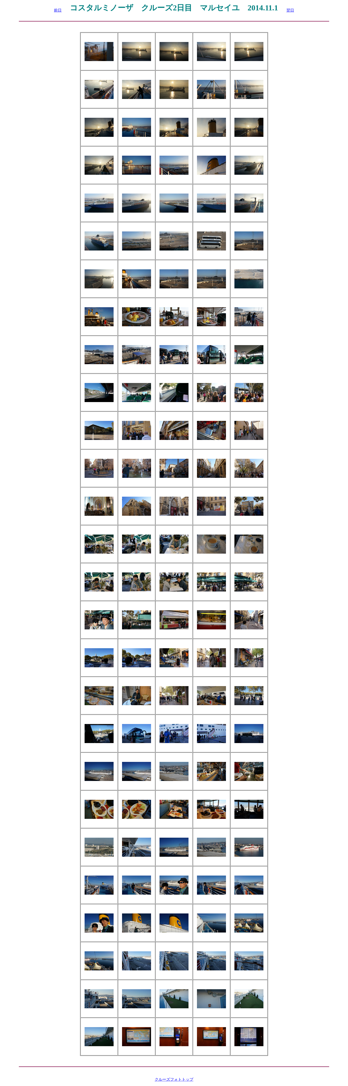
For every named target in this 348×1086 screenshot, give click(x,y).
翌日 (290, 10)
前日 (58, 10)
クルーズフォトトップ (174, 1079)
